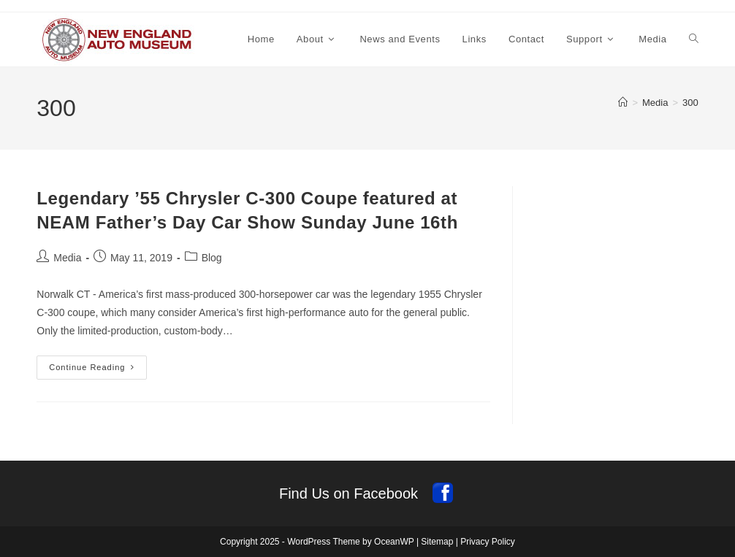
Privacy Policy (487, 542)
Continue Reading (98, 371)
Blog (212, 258)
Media (67, 258)
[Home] (623, 102)
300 (690, 102)
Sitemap (437, 542)
